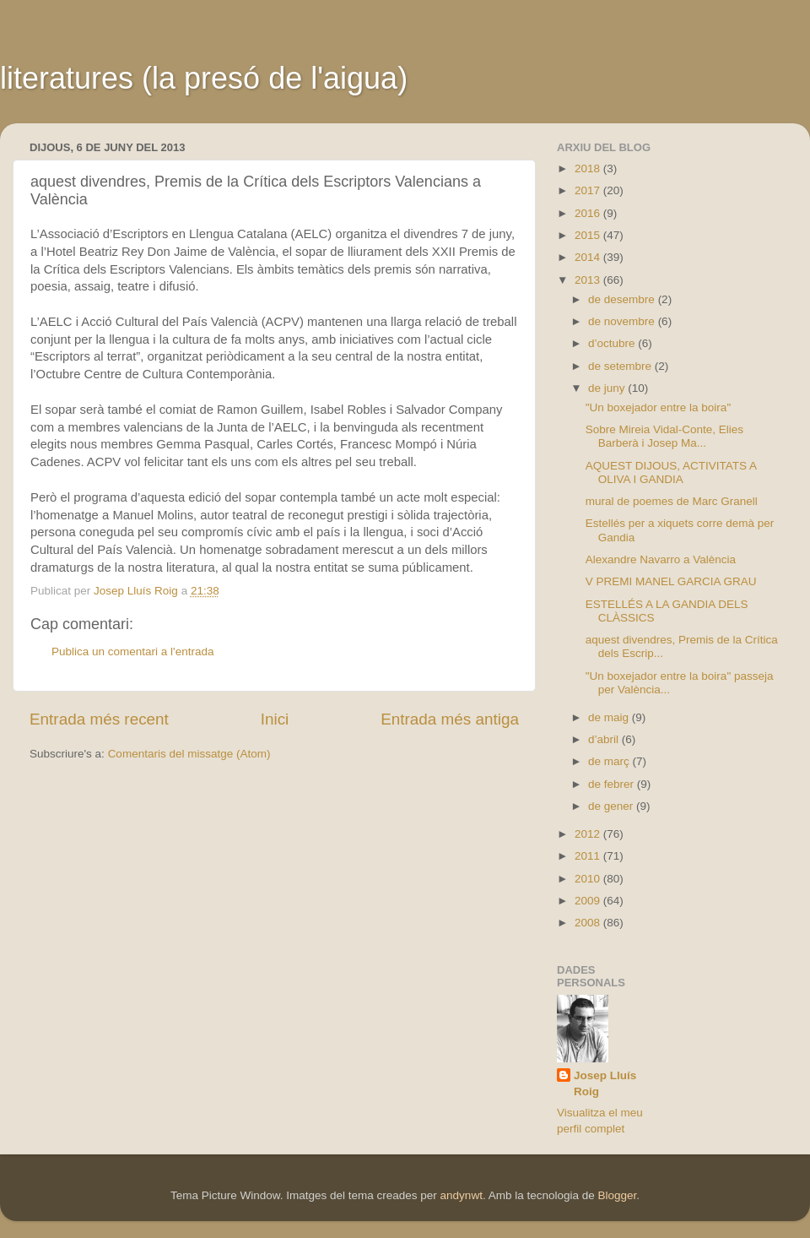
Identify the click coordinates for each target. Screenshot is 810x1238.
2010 (589, 878)
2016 (589, 213)
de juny (608, 388)
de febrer (612, 784)
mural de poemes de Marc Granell (672, 501)
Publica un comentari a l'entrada (132, 651)
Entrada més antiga (450, 719)
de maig (610, 717)
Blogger (616, 1195)
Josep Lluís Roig (605, 1083)
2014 (589, 257)
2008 (589, 922)
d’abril (605, 739)
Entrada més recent (99, 719)
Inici (275, 719)
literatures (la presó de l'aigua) (204, 78)
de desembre (623, 299)
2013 (589, 280)
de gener (612, 806)
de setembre (621, 366)
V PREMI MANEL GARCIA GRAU (671, 581)
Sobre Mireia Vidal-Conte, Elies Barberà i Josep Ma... (664, 436)
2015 (589, 235)
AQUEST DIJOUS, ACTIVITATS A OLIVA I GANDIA (671, 472)
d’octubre (613, 343)
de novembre (623, 321)
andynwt (461, 1195)
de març (610, 761)
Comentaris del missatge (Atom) (189, 753)
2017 (589, 190)
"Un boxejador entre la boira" (658, 407)
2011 (589, 856)
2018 (589, 168)
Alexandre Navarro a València (661, 559)
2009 (589, 900)
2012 (589, 834)
